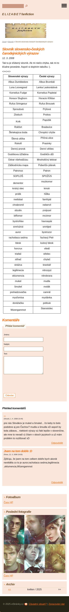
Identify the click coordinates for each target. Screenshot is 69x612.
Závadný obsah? (38, 604)
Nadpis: (7, 344)
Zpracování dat (57, 604)
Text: (5, 354)
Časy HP (8, 502)
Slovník (11, 42)
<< (9, 589)
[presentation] (24, 384)
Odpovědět (57, 443)
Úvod (4, 42)
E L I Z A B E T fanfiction (18, 14)
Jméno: (7, 335)
